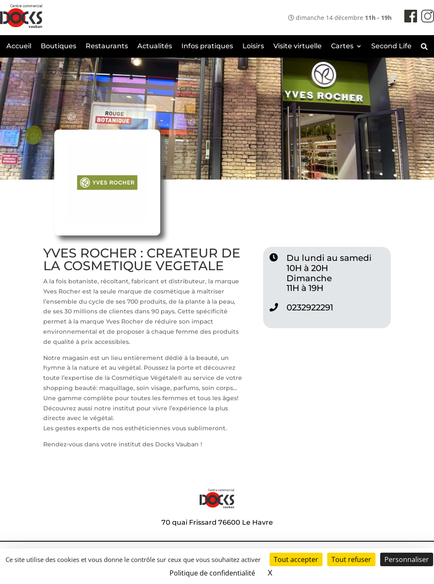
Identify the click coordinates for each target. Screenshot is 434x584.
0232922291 (310, 307)
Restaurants (107, 46)
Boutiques (58, 46)
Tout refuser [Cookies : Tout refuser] (351, 559)
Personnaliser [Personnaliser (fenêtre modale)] (406, 559)
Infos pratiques (207, 46)
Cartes (342, 46)
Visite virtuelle (297, 46)
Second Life (391, 46)
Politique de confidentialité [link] (212, 573)
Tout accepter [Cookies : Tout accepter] (296, 559)
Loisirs (253, 46)
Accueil (18, 46)
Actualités (154, 46)
